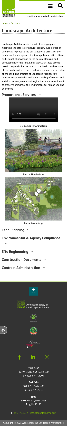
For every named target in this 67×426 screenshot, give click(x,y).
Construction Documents (21, 259)
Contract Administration (21, 267)
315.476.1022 (21, 412)
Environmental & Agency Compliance (31, 238)
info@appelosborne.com (43, 412)
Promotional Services (19, 94)
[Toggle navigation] (50, 6)
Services (15, 23)
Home (5, 23)
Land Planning (13, 229)
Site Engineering (15, 251)
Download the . (33, 109)
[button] (60, 5)
